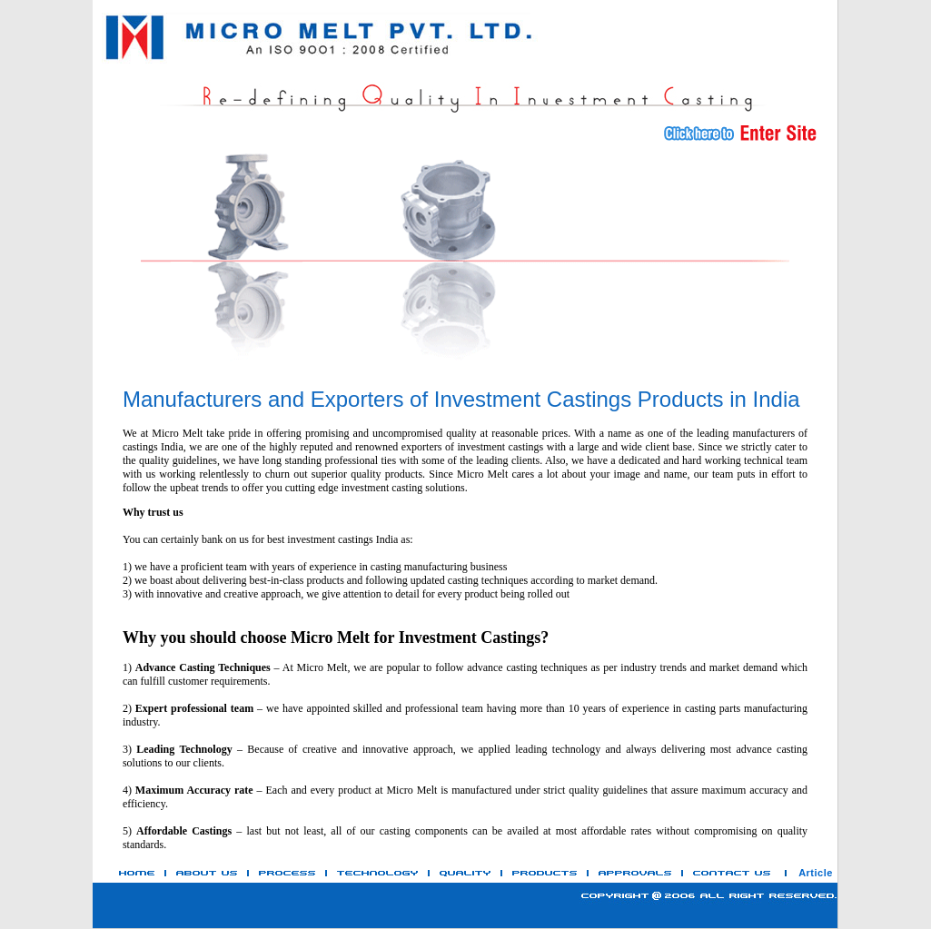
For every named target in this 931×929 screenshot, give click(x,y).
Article (815, 872)
